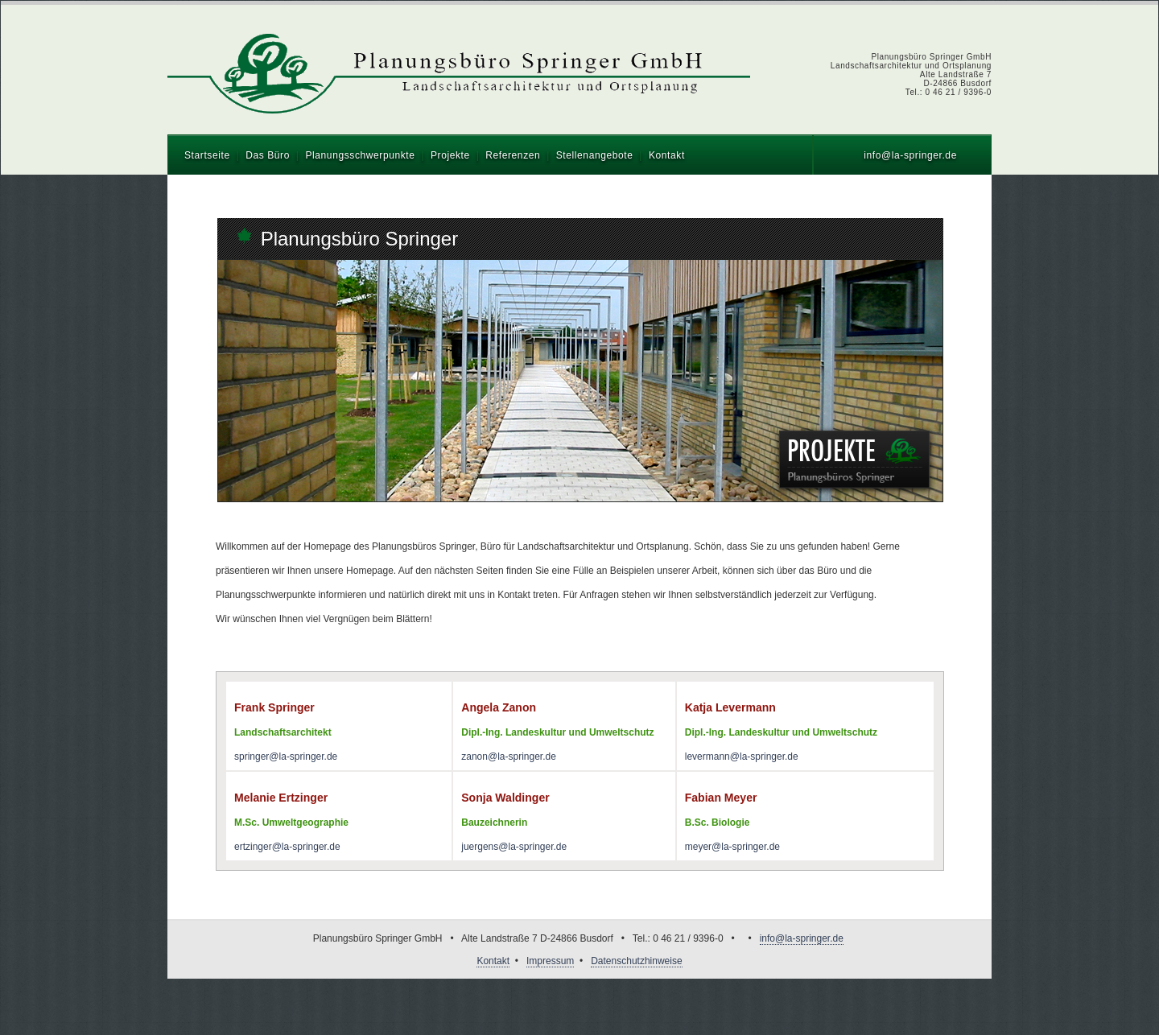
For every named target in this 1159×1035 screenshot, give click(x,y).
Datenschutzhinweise (636, 961)
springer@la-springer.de (285, 756)
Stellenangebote (594, 155)
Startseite (207, 155)
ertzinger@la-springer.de (287, 846)
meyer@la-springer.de (732, 846)
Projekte (450, 155)
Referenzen (512, 155)
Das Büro (267, 155)
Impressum (550, 961)
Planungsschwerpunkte (360, 155)
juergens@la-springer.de (514, 846)
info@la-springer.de (910, 155)
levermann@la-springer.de (741, 756)
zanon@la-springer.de (508, 756)
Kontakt (667, 155)
